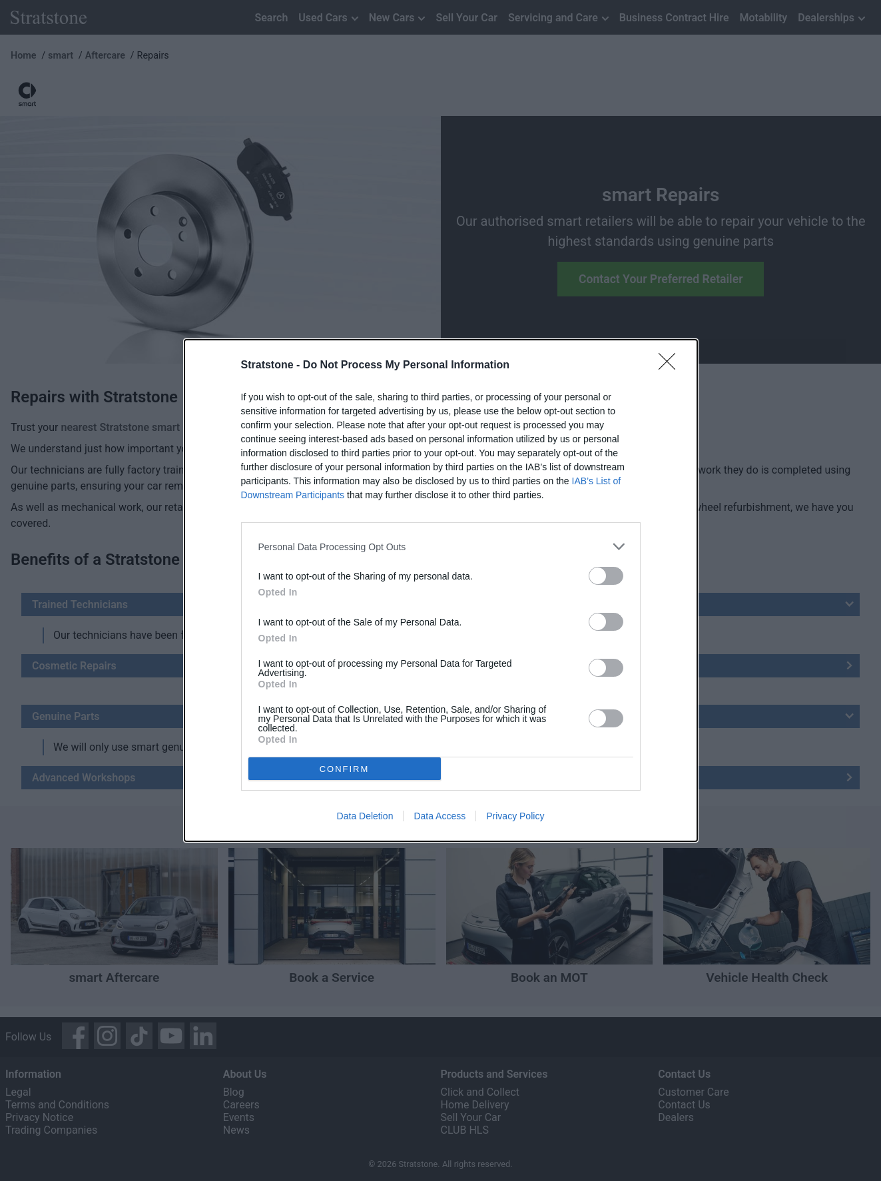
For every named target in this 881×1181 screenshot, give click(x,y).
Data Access (439, 816)
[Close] (671, 365)
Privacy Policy (515, 816)
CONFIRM (345, 768)
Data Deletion (365, 816)
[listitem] (440, 547)
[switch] (606, 576)
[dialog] (440, 590)
